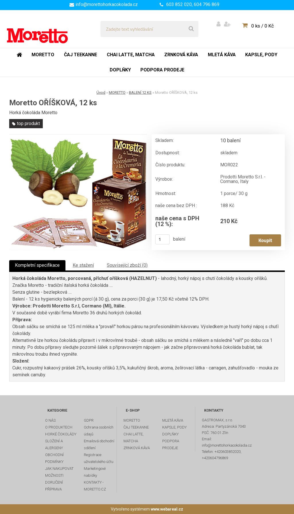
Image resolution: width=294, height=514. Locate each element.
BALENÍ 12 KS (140, 92)
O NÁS (50, 420)
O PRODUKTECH (58, 427)
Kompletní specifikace (37, 265)
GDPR (89, 420)
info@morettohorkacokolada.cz (107, 4)
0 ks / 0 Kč (262, 26)
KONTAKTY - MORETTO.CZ (95, 485)
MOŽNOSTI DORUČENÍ (54, 478)
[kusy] (162, 239)
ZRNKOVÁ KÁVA (136, 448)
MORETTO (117, 92)
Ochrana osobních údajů (98, 430)
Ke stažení (83, 265)
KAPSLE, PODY (174, 427)
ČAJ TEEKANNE (136, 427)
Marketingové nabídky (95, 472)
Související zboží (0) (127, 265)
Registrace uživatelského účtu (98, 458)
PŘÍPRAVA (53, 489)
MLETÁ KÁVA (172, 420)
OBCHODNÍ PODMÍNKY (54, 458)
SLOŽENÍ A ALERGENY (54, 444)
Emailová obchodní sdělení (99, 444)
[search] (191, 29)
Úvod (100, 92)
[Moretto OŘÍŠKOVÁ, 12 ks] (78, 192)
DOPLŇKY (170, 434)
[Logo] (46, 29)
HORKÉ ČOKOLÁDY (60, 434)
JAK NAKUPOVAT (59, 468)
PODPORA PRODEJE (170, 444)
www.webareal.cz (167, 509)
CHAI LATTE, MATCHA (133, 437)
